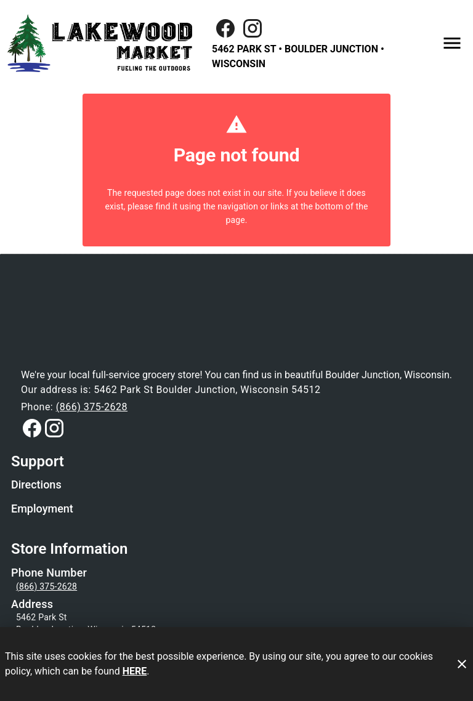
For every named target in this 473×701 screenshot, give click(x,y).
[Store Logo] (236, 323)
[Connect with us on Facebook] (32, 428)
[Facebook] (225, 28)
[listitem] (36, 486)
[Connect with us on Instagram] (252, 27)
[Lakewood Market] (103, 43)
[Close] (462, 664)
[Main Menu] (452, 43)
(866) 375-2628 (91, 407)
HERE (135, 671)
